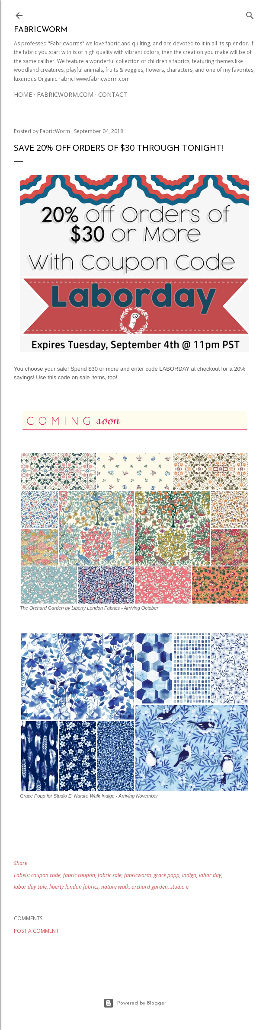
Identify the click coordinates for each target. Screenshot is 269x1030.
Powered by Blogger (134, 1003)
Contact (112, 94)
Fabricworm (41, 30)
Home (23, 94)
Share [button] (20, 863)
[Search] (250, 13)
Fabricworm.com (65, 94)
